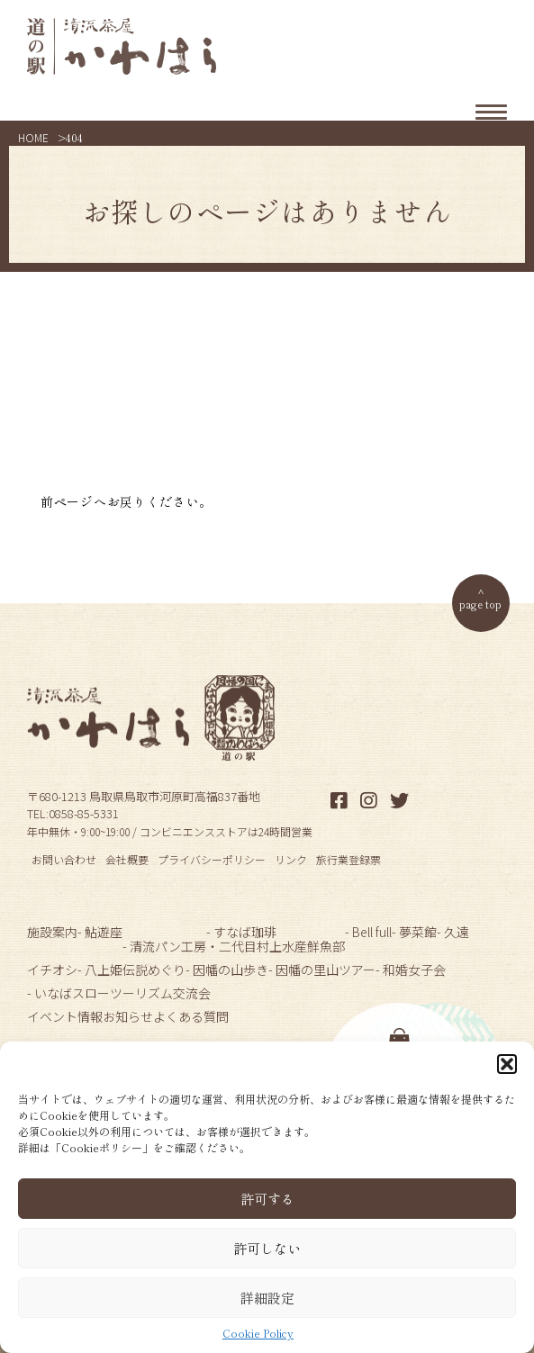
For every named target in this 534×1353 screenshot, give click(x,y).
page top (480, 603)
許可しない (267, 1248)
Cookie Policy (258, 1333)
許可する (267, 1198)
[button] (507, 1064)
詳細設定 (267, 1297)
